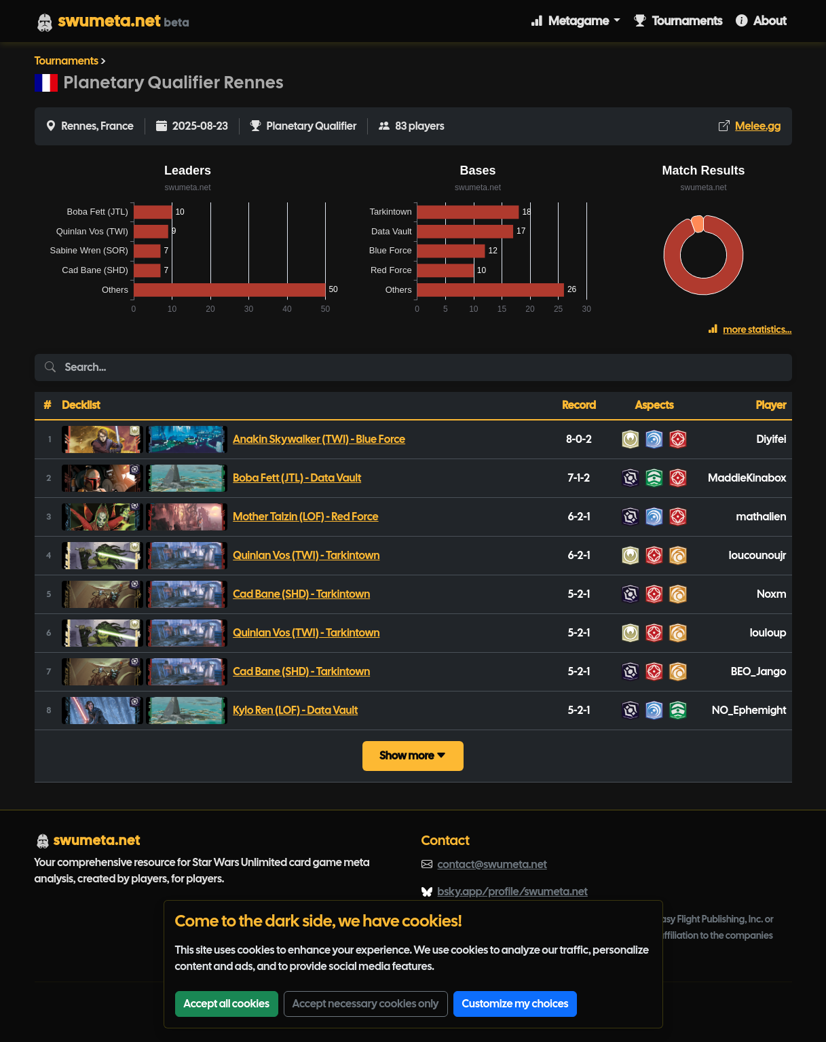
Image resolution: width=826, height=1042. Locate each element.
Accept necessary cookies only (366, 1003)
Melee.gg (758, 126)
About (761, 21)
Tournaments (678, 21)
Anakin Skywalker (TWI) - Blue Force (319, 439)
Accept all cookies (226, 1003)
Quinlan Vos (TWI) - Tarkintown (306, 555)
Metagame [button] (571, 21)
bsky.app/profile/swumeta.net (513, 891)
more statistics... (749, 329)
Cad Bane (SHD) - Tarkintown (301, 594)
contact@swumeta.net (492, 864)
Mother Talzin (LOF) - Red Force (305, 516)
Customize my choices (515, 1003)
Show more (413, 756)
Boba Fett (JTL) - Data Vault (297, 478)
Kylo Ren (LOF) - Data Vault (295, 710)
